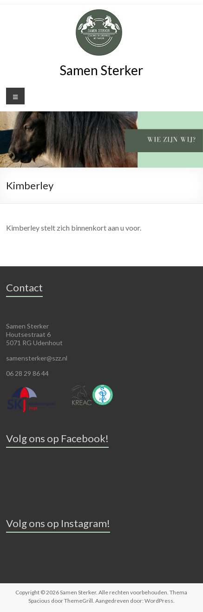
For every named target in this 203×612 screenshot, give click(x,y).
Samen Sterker (101, 70)
